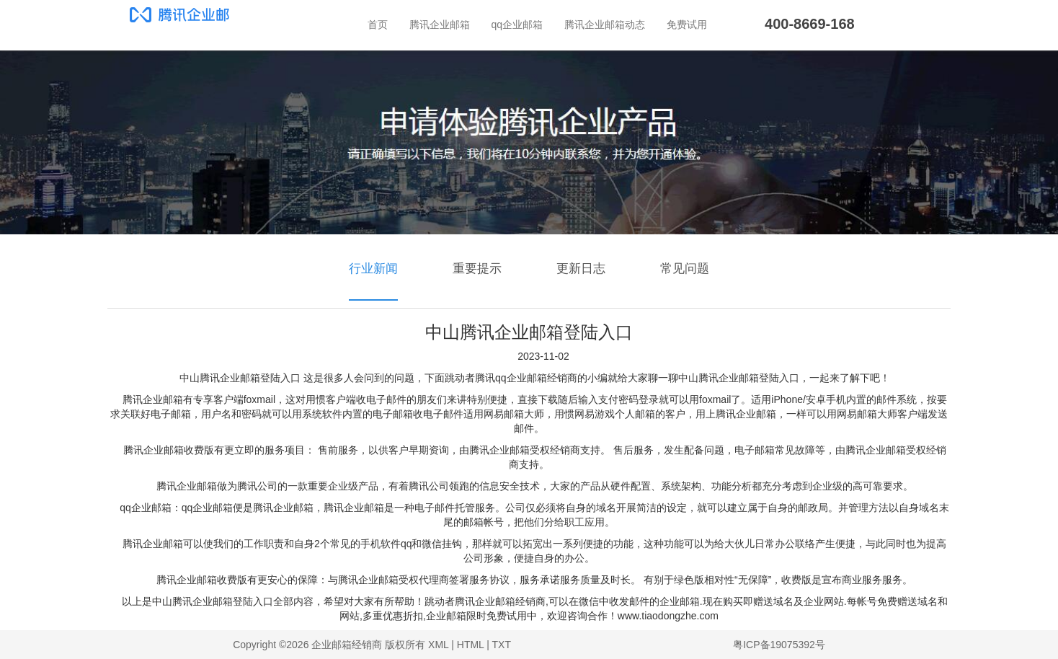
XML (438, 644)
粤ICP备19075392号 (779, 644)
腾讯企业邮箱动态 (604, 24)
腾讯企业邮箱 (439, 24)
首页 (378, 24)
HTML (470, 644)
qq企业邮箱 (517, 24)
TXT (501, 644)
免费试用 (687, 24)
